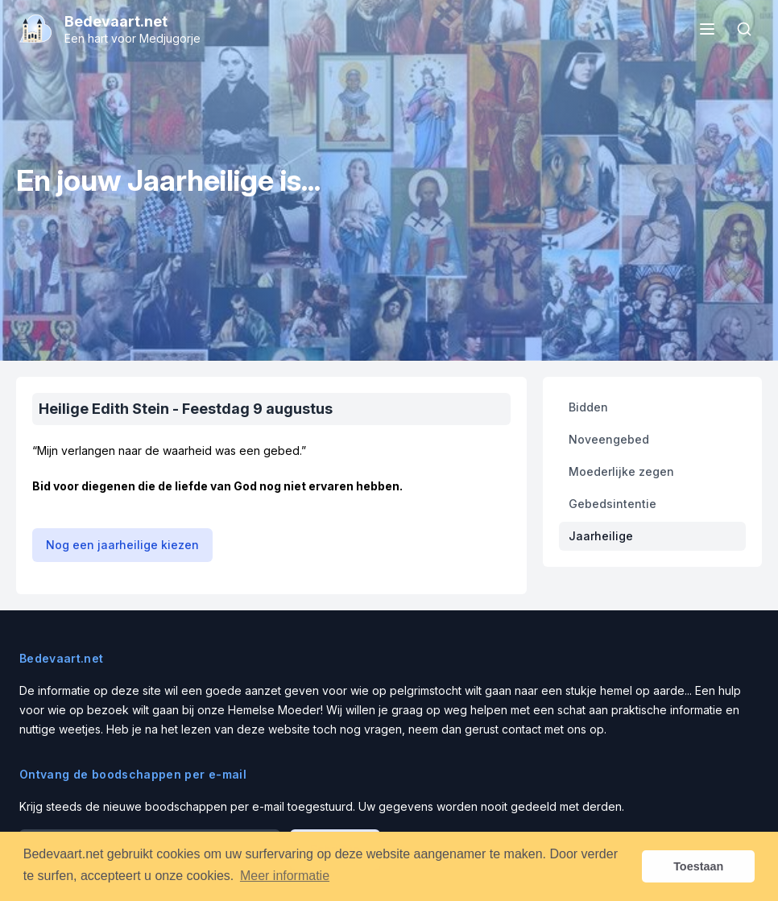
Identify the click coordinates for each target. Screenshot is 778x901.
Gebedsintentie (612, 503)
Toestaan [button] (698, 866)
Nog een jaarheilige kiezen (122, 545)
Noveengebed (609, 439)
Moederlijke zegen (621, 471)
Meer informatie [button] (284, 875)
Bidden (588, 407)
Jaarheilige (601, 536)
